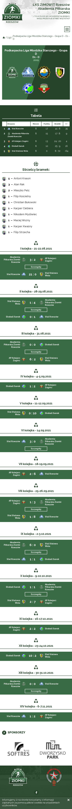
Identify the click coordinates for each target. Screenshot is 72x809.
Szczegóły (36, 267)
